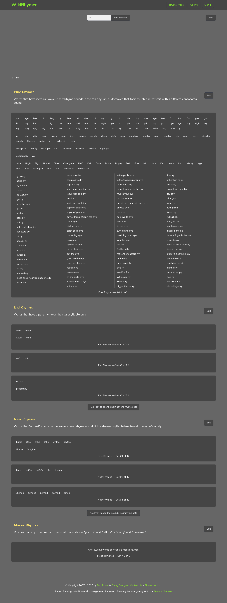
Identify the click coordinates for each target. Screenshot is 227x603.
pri (145, 123)
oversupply (22, 156)
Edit (209, 95)
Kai (161, 163)
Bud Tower (103, 585)
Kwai (171, 163)
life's (18, 470)
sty (43, 128)
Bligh (28, 163)
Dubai (108, 163)
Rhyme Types (176, 5)
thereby (31, 141)
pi (119, 123)
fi (170, 118)
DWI (80, 163)
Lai (179, 163)
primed (44, 493)
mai (69, 123)
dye (146, 118)
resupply (45, 148)
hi (17, 123)
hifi (26, 358)
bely (72, 136)
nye (112, 123)
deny (122, 136)
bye (69, 118)
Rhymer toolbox (153, 585)
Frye (136, 163)
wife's (39, 470)
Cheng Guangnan (120, 585)
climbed (32, 493)
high (27, 123)
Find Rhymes (121, 17)
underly (92, 148)
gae (197, 118)
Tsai (57, 168)
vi (137, 128)
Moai (28, 337)
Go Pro (194, 5)
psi (162, 123)
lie (17, 77)
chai (86, 118)
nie (94, 123)
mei (78, 123)
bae (35, 118)
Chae (56, 163)
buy (52, 118)
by (60, 118)
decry (104, 136)
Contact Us (136, 585)
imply (157, 136)
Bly (36, 163)
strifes (28, 470)
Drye (98, 163)
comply (93, 136)
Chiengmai (68, 163)
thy (86, 128)
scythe (67, 442)
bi (43, 118)
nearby (167, 136)
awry (54, 136)
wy (33, 156)
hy (34, 123)
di (119, 118)
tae (60, 128)
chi (94, 118)
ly (51, 123)
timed (67, 493)
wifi (18, 358)
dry (137, 118)
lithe (28, 442)
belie (63, 136)
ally (35, 136)
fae (163, 118)
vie (146, 128)
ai (17, 136)
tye (129, 128)
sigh (197, 123)
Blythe (19, 449)
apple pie (104, 148)
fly (179, 118)
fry (188, 118)
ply (137, 123)
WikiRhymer (24, 5)
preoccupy (21, 388)
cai (77, 118)
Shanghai (38, 168)
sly (17, 128)
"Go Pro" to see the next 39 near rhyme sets (113, 513)
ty (120, 128)
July (154, 163)
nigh (103, 123)
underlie (80, 148)
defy (113, 136)
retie (73, 141)
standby (206, 136)
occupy (20, 381)
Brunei (46, 163)
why (155, 128)
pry (154, 123)
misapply (21, 148)
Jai (144, 163)
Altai (18, 163)
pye (172, 123)
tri (103, 128)
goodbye (134, 136)
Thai (49, 168)
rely (177, 136)
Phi (18, 168)
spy (35, 128)
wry (164, 128)
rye (180, 123)
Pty (27, 168)
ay (17, 118)
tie (95, 128)
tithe (46, 442)
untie (42, 141)
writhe (56, 442)
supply (19, 141)
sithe (37, 442)
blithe (19, 442)
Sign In (207, 5)
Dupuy (118, 163)
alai (26, 136)
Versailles (69, 168)
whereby (62, 141)
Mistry (190, 163)
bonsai (82, 136)
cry (102, 118)
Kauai (19, 337)
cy (111, 118)
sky (205, 123)
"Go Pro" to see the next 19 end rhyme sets (113, 407)
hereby (146, 136)
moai (18, 330)
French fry (83, 168)
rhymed (56, 493)
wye (172, 128)
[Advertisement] (113, 47)
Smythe (31, 449)
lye (60, 123)
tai (69, 128)
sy (51, 128)
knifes (58, 470)
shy (188, 123)
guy (206, 118)
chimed (20, 493)
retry (195, 136)
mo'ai (28, 330)
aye (27, 118)
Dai (89, 163)
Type (210, 17)
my (86, 123)
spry (27, 128)
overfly (33, 148)
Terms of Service (163, 591)
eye (155, 118)
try (112, 128)
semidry (67, 148)
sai (55, 148)
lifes (49, 470)
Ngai (200, 163)
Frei (128, 163)
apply (45, 136)
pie (128, 123)
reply (186, 136)
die (128, 118)
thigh (78, 128)
